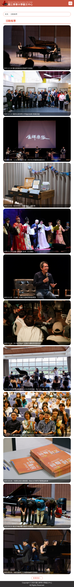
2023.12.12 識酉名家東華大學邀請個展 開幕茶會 (22, 114)
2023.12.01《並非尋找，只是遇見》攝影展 (19, 206)
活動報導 (14, 14)
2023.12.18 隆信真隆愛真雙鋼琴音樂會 (18, 68)
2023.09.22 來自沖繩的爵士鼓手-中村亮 (18, 526)
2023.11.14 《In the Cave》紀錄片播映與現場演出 (22, 343)
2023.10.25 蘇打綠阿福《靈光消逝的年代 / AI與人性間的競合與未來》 (29, 435)
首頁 (6, 14)
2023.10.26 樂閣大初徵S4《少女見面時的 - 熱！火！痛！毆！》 (27, 389)
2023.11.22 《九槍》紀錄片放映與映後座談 (20, 297)
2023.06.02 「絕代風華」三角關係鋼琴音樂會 (21, 572)
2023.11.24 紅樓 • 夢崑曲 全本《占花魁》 (19, 251)
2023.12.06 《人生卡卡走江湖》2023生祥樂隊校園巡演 (24, 160)
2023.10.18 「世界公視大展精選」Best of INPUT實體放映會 (26, 481)
